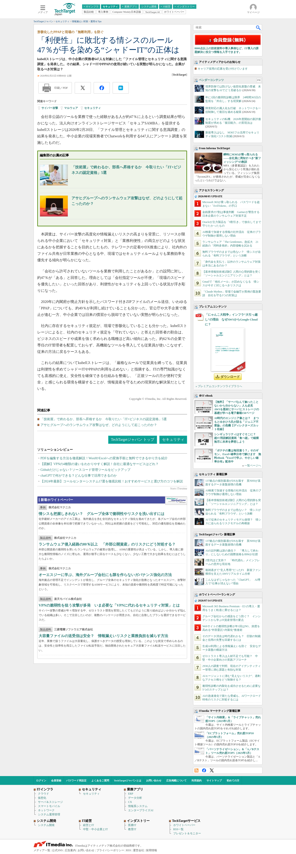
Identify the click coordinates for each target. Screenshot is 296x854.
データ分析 (135, 797)
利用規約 (196, 780)
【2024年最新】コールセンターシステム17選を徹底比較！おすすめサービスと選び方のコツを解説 (111, 481)
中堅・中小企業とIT (95, 829)
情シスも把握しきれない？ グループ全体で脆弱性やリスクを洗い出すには (101, 514)
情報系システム (138, 806)
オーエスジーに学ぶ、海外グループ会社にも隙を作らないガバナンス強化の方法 (105, 575)
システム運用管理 (49, 814)
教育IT (132, 829)
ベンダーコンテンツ (211, 80)
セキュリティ (92, 108)
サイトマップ (214, 780)
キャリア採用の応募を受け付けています (223, 68)
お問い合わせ (153, 780)
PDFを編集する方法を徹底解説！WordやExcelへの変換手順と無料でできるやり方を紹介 (104, 458)
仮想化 (42, 797)
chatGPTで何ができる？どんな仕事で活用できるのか (78, 475)
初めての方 (233, 780)
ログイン (41, 780)
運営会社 (138, 850)
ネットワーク (46, 810)
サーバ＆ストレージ (50, 802)
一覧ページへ (252, 465)
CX (130, 802)
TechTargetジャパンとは (128, 780)
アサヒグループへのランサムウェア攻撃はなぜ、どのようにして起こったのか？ (98, 425)
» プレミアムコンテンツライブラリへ (219, 386)
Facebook (204, 770)
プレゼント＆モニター (187, 833)
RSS (196, 770)
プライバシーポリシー (110, 850)
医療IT (132, 825)
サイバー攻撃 (49, 108)
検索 (258, 27)
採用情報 (151, 850)
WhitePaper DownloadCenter (176, 500)
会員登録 (56, 780)
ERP (130, 793)
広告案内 (70, 850)
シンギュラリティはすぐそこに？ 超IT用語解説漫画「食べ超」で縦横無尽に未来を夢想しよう (236, 438)
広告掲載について (176, 780)
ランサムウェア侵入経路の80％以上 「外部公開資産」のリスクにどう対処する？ (107, 544)
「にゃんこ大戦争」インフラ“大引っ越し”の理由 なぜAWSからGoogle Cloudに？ (231, 319)
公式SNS (57, 850)
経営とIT (88, 825)
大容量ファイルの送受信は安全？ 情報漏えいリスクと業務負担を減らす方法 (103, 636)
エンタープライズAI (140, 810)
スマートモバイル (49, 806)
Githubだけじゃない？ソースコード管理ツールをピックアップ (85, 470)
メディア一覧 (42, 850)
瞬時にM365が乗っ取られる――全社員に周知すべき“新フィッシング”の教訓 (242, 158)
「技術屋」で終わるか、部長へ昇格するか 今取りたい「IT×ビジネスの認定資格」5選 (103, 419)
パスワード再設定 (76, 780)
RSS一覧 (178, 829)
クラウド (43, 793)
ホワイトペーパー (184, 825)
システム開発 (46, 825)
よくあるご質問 (100, 780)
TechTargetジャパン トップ (132, 439)
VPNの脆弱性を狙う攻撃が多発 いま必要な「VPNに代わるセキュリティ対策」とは (109, 605)
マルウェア (71, 108)
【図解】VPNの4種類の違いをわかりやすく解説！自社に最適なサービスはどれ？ (99, 464)
